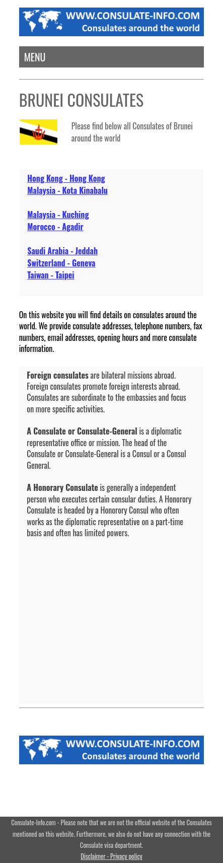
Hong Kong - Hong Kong (66, 178)
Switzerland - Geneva (61, 263)
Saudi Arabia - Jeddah (62, 251)
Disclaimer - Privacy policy (111, 856)
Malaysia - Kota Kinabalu (67, 190)
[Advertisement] (111, 613)
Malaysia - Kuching (58, 214)
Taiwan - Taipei (50, 275)
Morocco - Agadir (55, 227)
